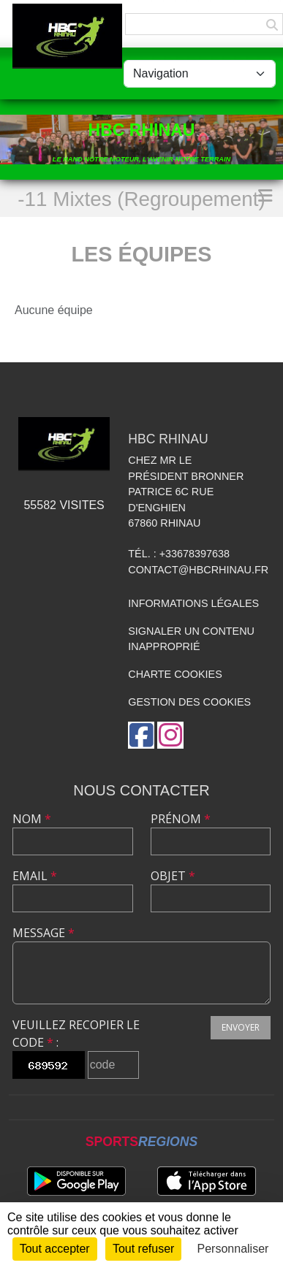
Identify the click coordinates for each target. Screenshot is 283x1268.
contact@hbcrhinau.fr (198, 570)
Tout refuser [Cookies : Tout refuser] (143, 1248)
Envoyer (241, 1027)
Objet (173, 876)
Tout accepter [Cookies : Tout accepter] (55, 1248)
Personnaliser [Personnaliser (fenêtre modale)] (233, 1248)
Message (43, 933)
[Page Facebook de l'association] (141, 735)
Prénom (181, 819)
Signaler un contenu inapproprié (191, 639)
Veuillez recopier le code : (76, 1033)
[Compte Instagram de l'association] (170, 735)
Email (34, 876)
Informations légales (193, 603)
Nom (31, 819)
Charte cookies (175, 674)
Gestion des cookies (189, 702)
